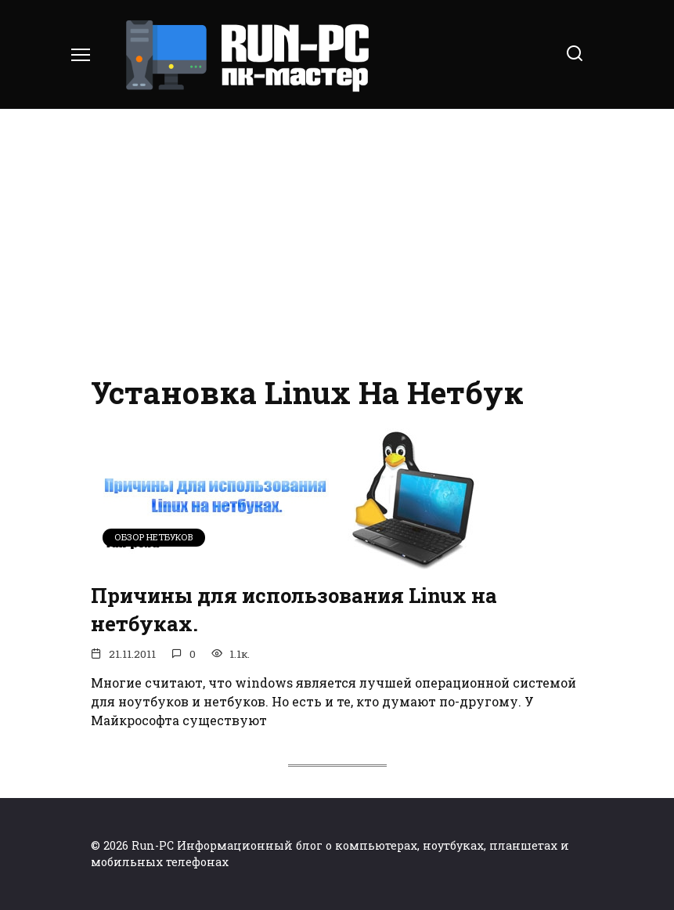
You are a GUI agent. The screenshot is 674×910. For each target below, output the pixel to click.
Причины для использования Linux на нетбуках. (294, 609)
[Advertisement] (337, 242)
